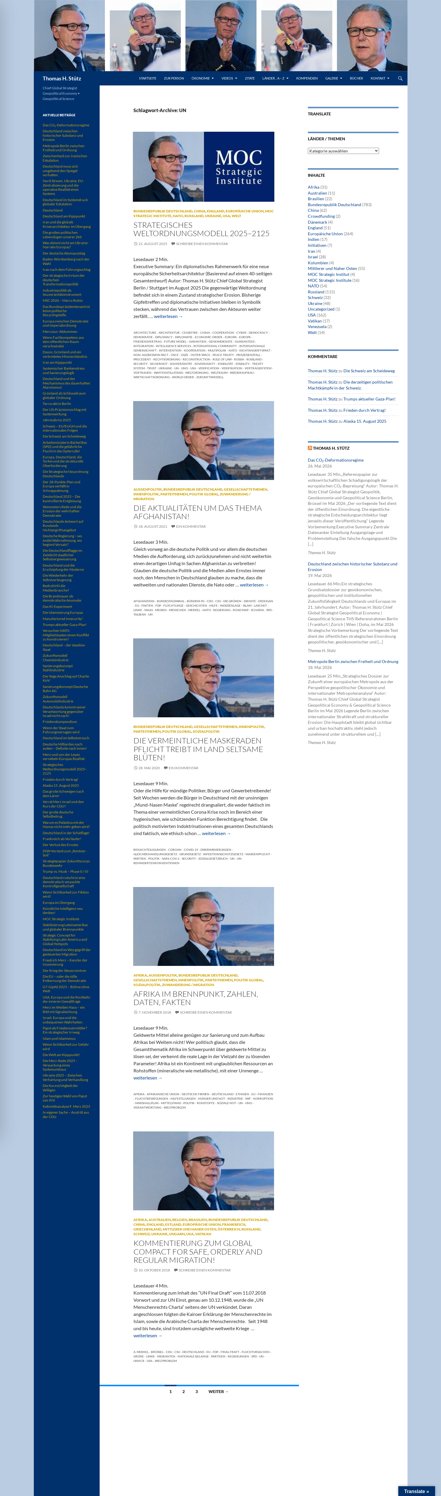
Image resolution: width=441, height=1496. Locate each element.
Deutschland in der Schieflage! (66, 833)
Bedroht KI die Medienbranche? (56, 588)
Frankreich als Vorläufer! (62, 839)
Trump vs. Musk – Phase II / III (65, 871)
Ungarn (177, 1234)
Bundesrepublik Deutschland (162, 211)
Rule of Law (222, 359)
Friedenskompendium (60, 721)
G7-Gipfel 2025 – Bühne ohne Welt (66, 989)
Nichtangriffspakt (254, 350)
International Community (215, 346)
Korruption (263, 1098)
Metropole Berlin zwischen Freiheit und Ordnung (353, 661)
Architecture (144, 332)
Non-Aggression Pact (150, 355)
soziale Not (226, 1103)
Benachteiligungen (149, 849)
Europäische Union (245, 211)
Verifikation (232, 368)
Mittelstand (171, 1103)
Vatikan (203, 1234)
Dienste (250, 601)
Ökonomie (201, 78)
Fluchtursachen (256, 1352)
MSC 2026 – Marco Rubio (63, 300)
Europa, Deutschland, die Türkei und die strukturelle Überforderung (63, 461)
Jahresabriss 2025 (57, 420)
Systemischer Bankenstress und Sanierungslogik (64, 370)
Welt (236, 216)
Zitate (250, 78)
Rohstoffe (206, 1103)
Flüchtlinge (173, 605)
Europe (245, 337)
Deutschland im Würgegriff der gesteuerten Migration (67, 951)
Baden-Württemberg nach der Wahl (66, 261)
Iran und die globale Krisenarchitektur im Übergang (67, 224)
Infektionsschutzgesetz (223, 854)
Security (140, 363)
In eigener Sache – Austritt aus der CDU (66, 1114)
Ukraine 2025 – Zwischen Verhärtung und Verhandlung (65, 1077)
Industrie (235, 1098)
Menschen (177, 610)
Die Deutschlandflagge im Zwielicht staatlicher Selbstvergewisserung (62, 554)
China (200, 211)
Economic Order (208, 337)
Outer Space (200, 355)
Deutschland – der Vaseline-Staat (64, 647)
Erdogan (265, 601)
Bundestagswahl (170, 601)
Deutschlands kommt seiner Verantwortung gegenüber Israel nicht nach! (64, 711)
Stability (242, 363)
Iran (311, 251)
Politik (154, 858)
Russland (193, 216)
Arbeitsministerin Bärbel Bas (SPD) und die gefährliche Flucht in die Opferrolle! (65, 446)
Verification (208, 368)
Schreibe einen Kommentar (202, 243)
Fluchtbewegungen (151, 1098)
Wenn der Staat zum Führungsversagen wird (61, 730)
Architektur (169, 332)
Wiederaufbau (242, 372)
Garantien (197, 341)
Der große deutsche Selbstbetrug (58, 814)
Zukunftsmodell (210, 377)
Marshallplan (147, 1103)
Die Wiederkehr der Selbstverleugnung (58, 577)
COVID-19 (191, 849)
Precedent (142, 359)
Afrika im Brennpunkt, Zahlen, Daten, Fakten (195, 998)
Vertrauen (142, 372)
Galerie (331, 78)
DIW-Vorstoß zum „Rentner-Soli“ (65, 853)
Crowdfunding (321, 216)
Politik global (203, 494)
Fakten (147, 605)
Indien (313, 239)
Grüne (138, 1356)
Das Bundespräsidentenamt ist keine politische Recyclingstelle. (66, 310)
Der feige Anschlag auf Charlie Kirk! (66, 678)
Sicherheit (159, 363)
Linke (137, 610)
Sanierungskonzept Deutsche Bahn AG (65, 688)
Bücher (356, 78)
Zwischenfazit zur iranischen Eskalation (65, 158)
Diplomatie (183, 337)
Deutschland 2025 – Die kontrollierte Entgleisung (62, 498)
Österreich (229, 1229)
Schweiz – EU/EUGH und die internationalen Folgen (65, 428)
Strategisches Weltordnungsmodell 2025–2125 (201, 229)
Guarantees (244, 341)
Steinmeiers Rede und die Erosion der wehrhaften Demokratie (62, 511)
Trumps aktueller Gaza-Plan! (369, 398)
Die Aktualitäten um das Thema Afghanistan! (197, 512)
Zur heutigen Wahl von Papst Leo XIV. (65, 1098)
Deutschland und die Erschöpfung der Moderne (63, 567)
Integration (143, 346)
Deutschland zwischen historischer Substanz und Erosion (63, 135)
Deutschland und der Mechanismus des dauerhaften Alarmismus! (66, 382)
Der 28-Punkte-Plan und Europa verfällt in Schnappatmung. (61, 486)
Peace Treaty (223, 355)
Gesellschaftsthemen (245, 489)
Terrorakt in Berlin (57, 403)
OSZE (184, 355)
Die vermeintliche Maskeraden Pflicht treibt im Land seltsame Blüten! (198, 749)
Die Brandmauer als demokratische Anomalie (62, 598)
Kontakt (378, 78)
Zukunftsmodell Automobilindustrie (58, 698)
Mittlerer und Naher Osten (189, 1229)
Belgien (179, 1219)
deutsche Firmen (195, 1094)
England (215, 211)
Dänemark (317, 222)
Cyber (241, 332)
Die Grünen (232, 601)
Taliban (139, 614)
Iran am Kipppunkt (57, 362)
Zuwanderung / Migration (188, 985)
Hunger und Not (211, 1098)
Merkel (194, 610)
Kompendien (307, 78)
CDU (210, 601)
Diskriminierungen (215, 849)
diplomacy (164, 337)
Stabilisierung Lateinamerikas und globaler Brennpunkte (65, 927)
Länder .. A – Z (273, 78)
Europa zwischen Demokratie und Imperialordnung (65, 323)
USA (226, 216)
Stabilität (225, 363)
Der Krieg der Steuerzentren (64, 970)
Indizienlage (230, 605)
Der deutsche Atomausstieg (64, 253)
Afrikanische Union (163, 1094)
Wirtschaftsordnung (151, 377)
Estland (173, 1224)
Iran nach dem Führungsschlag (66, 269)
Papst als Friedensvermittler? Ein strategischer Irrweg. (65, 1030)
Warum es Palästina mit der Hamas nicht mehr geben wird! (66, 824)
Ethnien (242, 1094)
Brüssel (157, 1352)
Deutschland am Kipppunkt (64, 216)
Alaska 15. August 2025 (364, 421)
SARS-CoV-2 (170, 858)
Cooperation (223, 332)
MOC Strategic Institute (329, 280)
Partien (139, 858)
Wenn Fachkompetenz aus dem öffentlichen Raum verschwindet (63, 341)
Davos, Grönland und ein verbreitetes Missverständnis (65, 354)
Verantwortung (147, 1107)
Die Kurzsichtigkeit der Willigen (60, 1087)
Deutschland (222, 1094)
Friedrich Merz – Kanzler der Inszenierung (65, 962)
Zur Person (174, 78)
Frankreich (233, 1224)
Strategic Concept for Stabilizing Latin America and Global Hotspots (65, 939)
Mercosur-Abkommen (60, 331)
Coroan (175, 849)
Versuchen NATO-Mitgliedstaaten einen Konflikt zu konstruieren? (66, 634)
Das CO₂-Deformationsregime (336, 459)
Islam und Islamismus (59, 1038)
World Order (183, 377)
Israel (313, 256)
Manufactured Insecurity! (63, 618)
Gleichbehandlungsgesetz (155, 854)
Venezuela (317, 326)
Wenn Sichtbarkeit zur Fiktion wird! (66, 894)
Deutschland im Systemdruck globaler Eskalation (65, 202)
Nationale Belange (193, 1356)
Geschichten (196, 605)
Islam (247, 605)
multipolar (217, 350)
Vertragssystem (258, 368)
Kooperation (195, 350)
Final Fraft (230, 1352)
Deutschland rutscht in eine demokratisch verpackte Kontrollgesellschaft (64, 881)
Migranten (166, 1356)
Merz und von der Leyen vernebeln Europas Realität (64, 756)
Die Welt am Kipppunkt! (61, 1055)
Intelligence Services (173, 346)
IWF (248, 1098)
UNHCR (138, 1361)
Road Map (241, 610)
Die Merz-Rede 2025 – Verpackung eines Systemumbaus (60, 1064)
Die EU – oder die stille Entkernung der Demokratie (64, 978)
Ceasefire (190, 332)
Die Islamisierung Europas (63, 612)
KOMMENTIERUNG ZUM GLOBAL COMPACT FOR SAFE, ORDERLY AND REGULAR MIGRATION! (197, 1251)
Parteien (218, 1356)
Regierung (221, 610)
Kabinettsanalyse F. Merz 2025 (66, 1106)
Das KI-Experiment (57, 606)
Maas (148, 610)
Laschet (260, 605)
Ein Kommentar (191, 526)
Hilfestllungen (183, 1098)
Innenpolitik (146, 494)
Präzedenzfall (248, 355)
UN (176, 368)
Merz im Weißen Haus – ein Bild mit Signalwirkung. (64, 1009)
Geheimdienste (221, 341)
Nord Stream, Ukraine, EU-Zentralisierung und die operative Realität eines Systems (63, 187)
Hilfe (213, 605)
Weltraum (219, 372)
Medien (161, 610)
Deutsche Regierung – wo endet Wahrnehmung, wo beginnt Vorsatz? (62, 540)
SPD (269, 610)
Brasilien (198, 1219)
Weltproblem (175, 1107)
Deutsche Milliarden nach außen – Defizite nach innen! (65, 746)
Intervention (170, 350)
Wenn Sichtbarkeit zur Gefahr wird (66, 1046)
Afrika (140, 975)
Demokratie (143, 337)
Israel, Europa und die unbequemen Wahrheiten (62, 1019)
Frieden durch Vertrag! (364, 410)
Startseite (147, 78)
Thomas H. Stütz (62, 78)
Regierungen (238, 1356)
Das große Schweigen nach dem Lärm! (63, 793)
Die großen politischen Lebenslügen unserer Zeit (62, 234)
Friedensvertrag (147, 341)
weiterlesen (168, 316)
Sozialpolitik (206, 731)
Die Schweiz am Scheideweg (369, 370)
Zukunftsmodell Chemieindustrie (56, 657)
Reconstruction (196, 359)
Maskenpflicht (258, 854)
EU (137, 605)
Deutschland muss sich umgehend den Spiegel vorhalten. (60, 170)
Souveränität (181, 363)
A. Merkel (141, 1352)
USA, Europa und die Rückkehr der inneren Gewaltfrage (66, 999)
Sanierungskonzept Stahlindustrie (58, 668)
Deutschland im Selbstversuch (66, 738)
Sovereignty (205, 363)
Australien (160, 1219)
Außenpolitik (147, 489)
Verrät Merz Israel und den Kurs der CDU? (63, 803)
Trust (151, 368)
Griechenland (147, 1229)
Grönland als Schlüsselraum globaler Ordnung (64, 395)
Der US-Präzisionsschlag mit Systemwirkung (64, 411)
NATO (178, 216)
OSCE (175, 355)
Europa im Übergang (59, 902)
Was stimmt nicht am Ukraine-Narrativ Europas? (66, 245)
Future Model (175, 341)
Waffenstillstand (168, 372)
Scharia (257, 610)
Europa (231, 337)
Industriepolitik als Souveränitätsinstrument (62, 292)
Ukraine (213, 216)
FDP (158, 605)
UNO (184, 368)
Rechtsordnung (166, 359)
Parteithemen (174, 494)
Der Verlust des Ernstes (60, 844)
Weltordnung (196, 372)
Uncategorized (321, 308)
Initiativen (317, 245)
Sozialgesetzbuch (213, 858)
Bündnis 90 (195, 601)
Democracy (258, 332)
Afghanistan (144, 601)
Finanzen (265, 1094)
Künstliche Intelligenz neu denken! (63, 910)
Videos (227, 78)
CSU (218, 601)
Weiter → (218, 1391)
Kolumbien (318, 262)
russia (239, 359)
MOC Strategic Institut (328, 274)
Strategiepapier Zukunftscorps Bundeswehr (66, 863)
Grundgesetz (190, 854)
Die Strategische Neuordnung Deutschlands (65, 473)
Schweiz (141, 1234)
